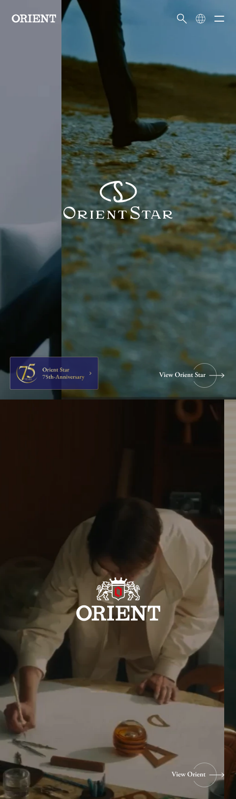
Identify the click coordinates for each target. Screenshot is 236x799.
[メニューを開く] (219, 19)
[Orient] (34, 18)
